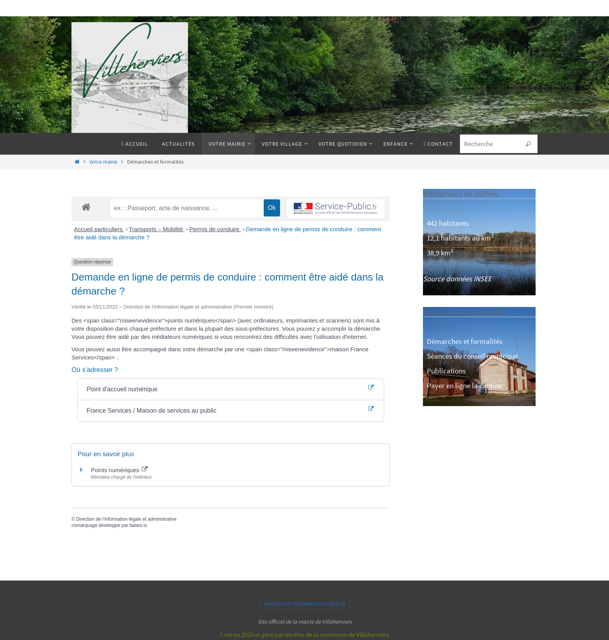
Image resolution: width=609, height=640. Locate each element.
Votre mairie (103, 162)
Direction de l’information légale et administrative (126, 519)
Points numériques (119, 470)
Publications (446, 370)
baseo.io (138, 525)
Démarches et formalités (465, 341)
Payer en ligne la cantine (464, 385)
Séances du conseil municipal (472, 356)
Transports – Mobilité (157, 229)
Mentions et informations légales (305, 604)
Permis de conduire (215, 229)
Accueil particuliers (99, 229)
